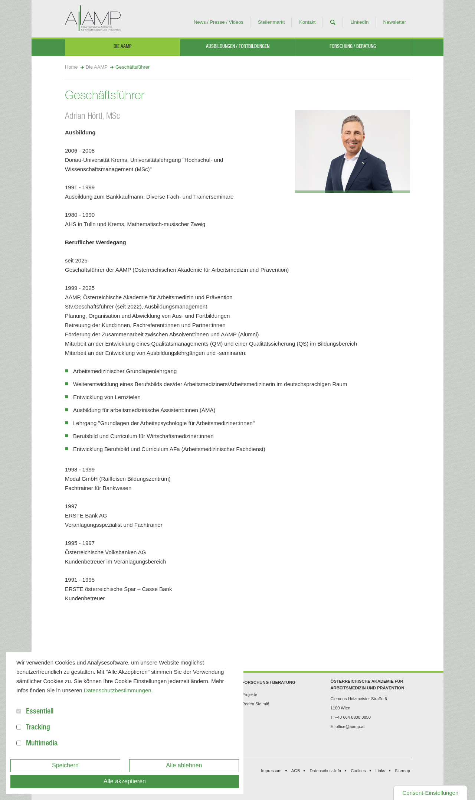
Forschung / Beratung (353, 47)
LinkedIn (359, 22)
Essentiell (39, 712)
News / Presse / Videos (218, 22)
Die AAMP (123, 47)
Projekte (249, 694)
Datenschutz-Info (325, 770)
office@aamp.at (349, 726)
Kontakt (307, 22)
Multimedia (42, 744)
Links (380, 770)
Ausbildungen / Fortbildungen (237, 47)
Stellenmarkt (271, 22)
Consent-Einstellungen (431, 793)
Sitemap (402, 770)
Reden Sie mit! (255, 704)
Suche (333, 22)
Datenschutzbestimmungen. (118, 690)
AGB (295, 770)
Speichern (65, 765)
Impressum (271, 770)
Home (71, 67)
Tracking (38, 728)
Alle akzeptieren (125, 781)
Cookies (358, 770)
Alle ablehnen (184, 765)
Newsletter (394, 22)
